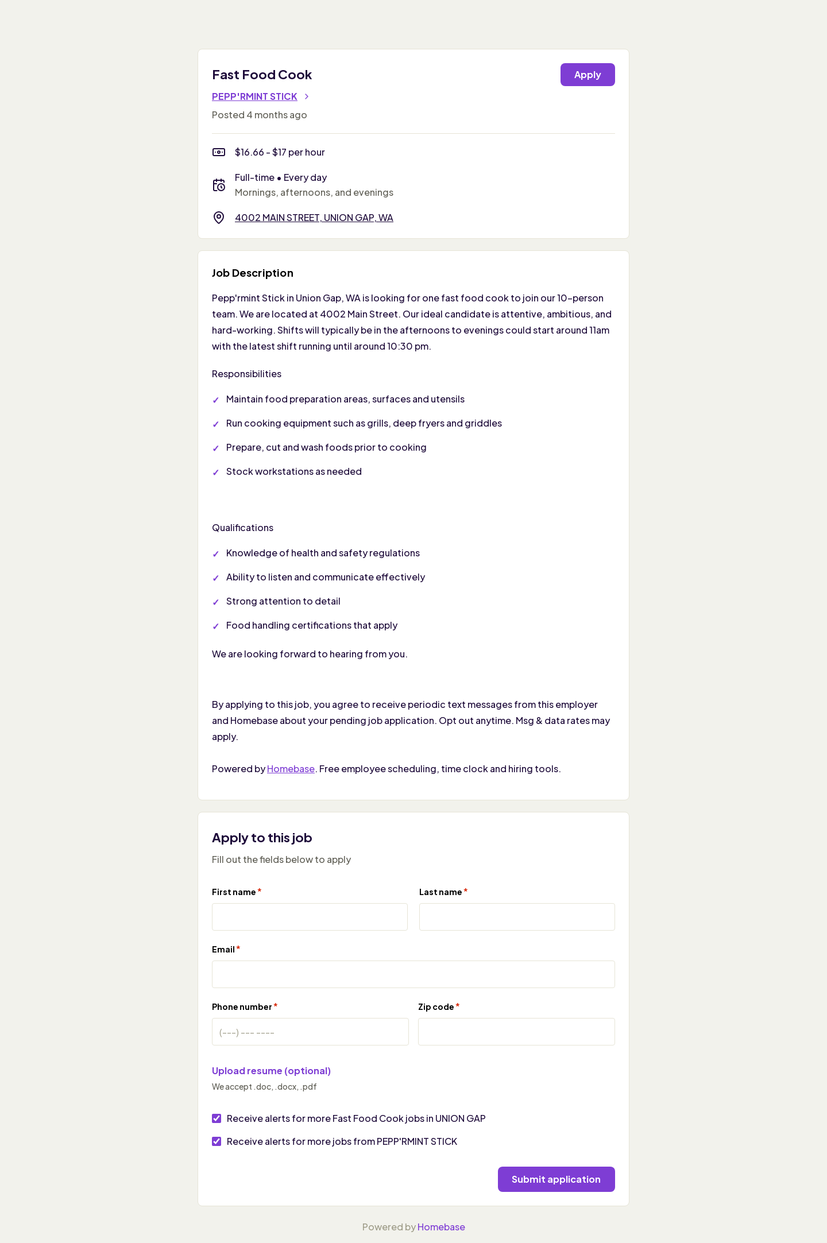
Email (226, 949)
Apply (587, 74)
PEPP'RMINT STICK (261, 96)
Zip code (439, 1006)
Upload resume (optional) (271, 1070)
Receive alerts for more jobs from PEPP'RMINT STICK (342, 1141)
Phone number (245, 1006)
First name (237, 891)
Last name (443, 891)
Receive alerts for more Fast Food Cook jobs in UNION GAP (356, 1118)
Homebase (291, 768)
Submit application (552, 1178)
